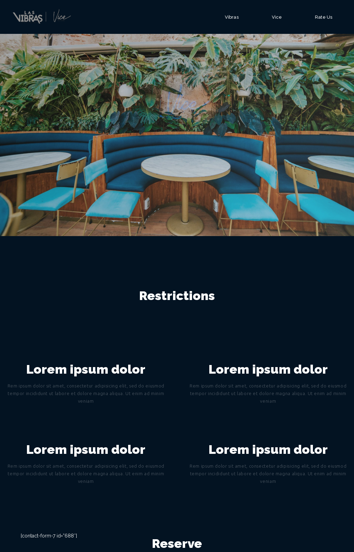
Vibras (232, 17)
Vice (277, 17)
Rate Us (323, 17)
